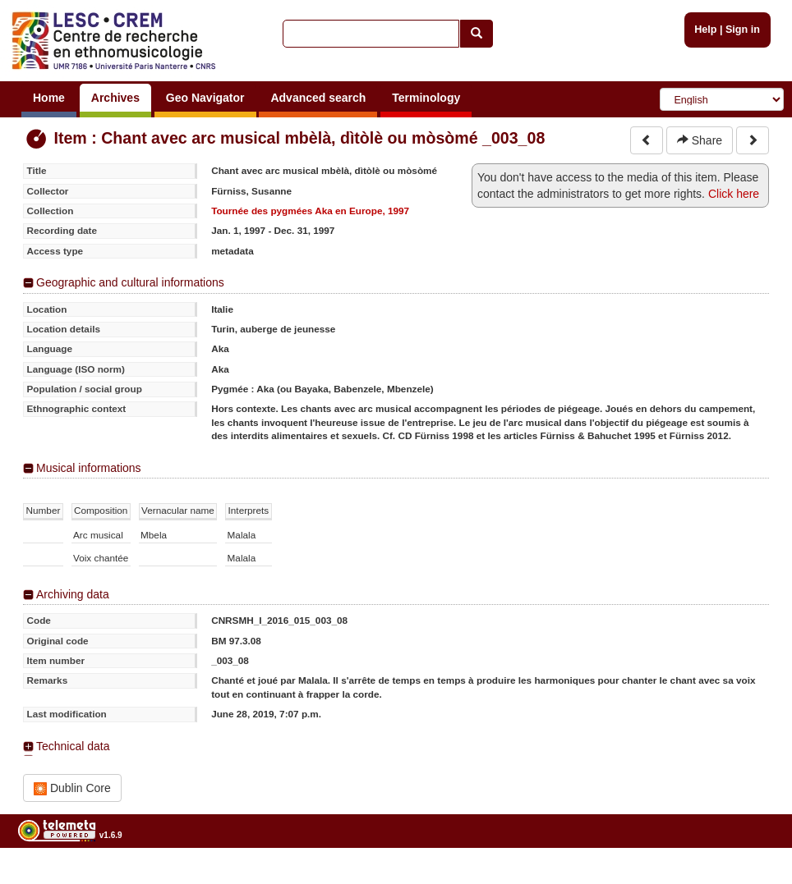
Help (705, 29)
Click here (733, 193)
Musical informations (88, 467)
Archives (115, 97)
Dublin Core (72, 788)
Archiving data (72, 594)
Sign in (742, 29)
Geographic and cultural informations (130, 282)
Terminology (426, 97)
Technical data (73, 746)
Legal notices (751, 877)
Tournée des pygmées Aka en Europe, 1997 (310, 210)
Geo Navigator (205, 97)
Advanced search (318, 97)
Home (49, 97)
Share (699, 140)
